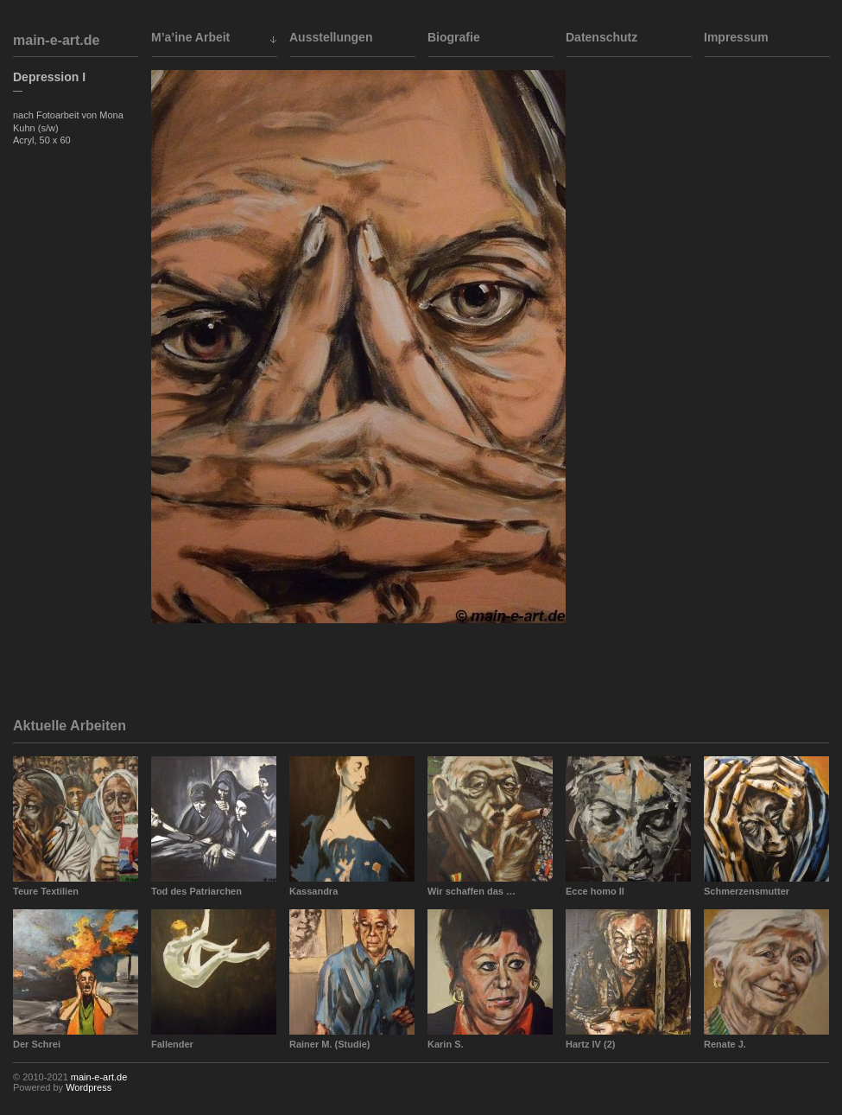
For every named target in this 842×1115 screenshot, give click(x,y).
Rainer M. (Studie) (329, 1044)
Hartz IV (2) (590, 1044)
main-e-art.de (56, 40)
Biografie (453, 37)
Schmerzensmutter (746, 891)
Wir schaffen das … (471, 891)
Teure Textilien (46, 891)
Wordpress (88, 1087)
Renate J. (725, 1044)
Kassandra (313, 891)
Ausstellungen (330, 37)
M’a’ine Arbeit (190, 37)
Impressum (736, 37)
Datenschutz (601, 37)
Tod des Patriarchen (196, 891)
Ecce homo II (595, 891)
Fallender (172, 1044)
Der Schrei (36, 1044)
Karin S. (445, 1044)
